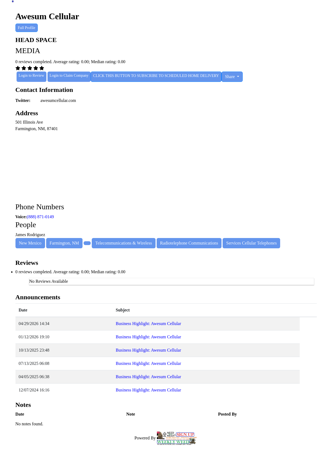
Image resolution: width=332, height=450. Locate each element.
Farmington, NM (64, 243)
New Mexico (30, 243)
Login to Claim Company (69, 75)
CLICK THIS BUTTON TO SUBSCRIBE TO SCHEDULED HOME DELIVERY (156, 76)
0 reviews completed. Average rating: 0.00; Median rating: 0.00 (70, 271)
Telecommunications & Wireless (123, 243)
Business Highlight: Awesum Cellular (148, 323)
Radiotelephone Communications (189, 243)
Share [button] (230, 76)
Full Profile (26, 28)
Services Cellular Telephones (251, 243)
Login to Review (31, 75)
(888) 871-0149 (40, 216)
